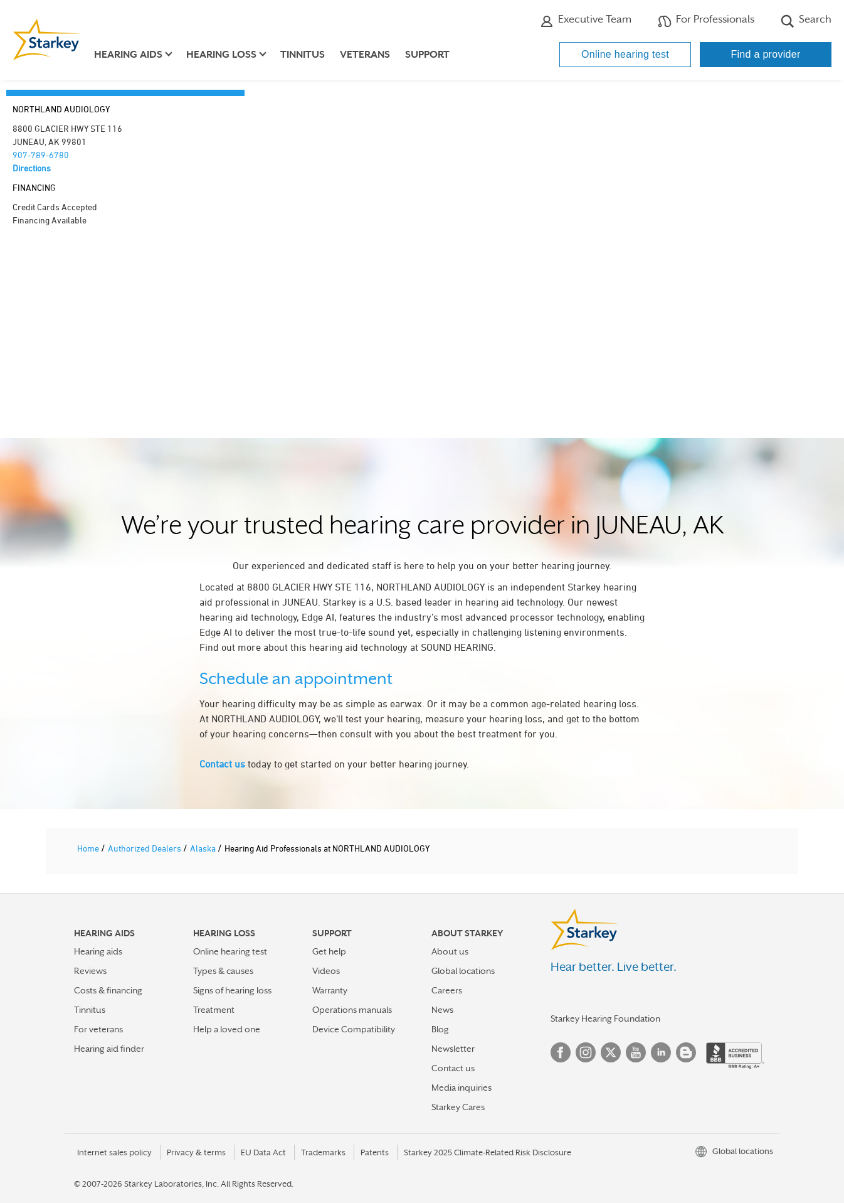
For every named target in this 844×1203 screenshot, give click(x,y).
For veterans (98, 1029)
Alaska (204, 848)
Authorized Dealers (145, 848)
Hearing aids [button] (128, 54)
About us (449, 951)
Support (427, 54)
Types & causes (223, 971)
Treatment (214, 1010)
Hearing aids (98, 951)
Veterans (365, 54)
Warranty (329, 990)
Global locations (463, 971)
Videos (326, 971)
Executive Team (585, 20)
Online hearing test (625, 54)
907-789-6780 (41, 154)
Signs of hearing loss (232, 990)
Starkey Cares (458, 1107)
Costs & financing (108, 990)
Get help (329, 951)
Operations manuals (352, 1010)
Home (89, 848)
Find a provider (765, 54)
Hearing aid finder (109, 1049)
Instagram (586, 1052)
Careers (446, 990)
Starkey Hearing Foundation (605, 1018)
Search (806, 20)
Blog (440, 1029)
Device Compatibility (353, 1029)
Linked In (661, 1052)
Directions (32, 168)
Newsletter (453, 1049)
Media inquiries (461, 1088)
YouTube (636, 1052)
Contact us (222, 763)
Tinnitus (302, 54)
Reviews (90, 971)
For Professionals (706, 20)
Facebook (561, 1052)
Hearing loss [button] (221, 54)
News (442, 1010)
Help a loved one (226, 1029)
